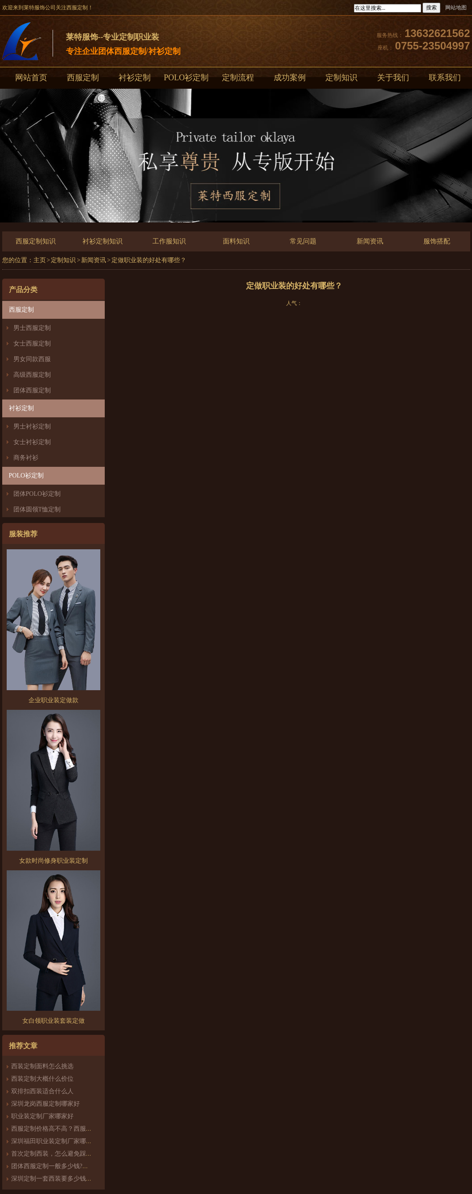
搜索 (431, 7)
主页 (39, 260)
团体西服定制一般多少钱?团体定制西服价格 (71, 1166)
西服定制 (83, 77)
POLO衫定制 (186, 77)
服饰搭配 (436, 241)
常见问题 (303, 241)
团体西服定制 (32, 390)
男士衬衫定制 (32, 426)
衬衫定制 (135, 77)
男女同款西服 (32, 359)
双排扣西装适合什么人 (45, 1091)
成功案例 (290, 77)
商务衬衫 (25, 457)
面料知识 (236, 241)
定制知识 (341, 77)
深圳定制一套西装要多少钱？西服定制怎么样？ (76, 1178)
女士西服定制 (32, 343)
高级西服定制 (32, 374)
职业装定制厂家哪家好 (42, 1116)
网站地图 (456, 7)
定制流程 (238, 77)
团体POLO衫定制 (37, 493)
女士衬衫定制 (32, 442)
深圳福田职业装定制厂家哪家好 (55, 1141)
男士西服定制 (32, 328)
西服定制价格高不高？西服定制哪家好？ (67, 1128)
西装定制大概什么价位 (42, 1078)
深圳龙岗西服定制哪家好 (45, 1103)
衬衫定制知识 (102, 241)
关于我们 (393, 77)
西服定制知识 (36, 241)
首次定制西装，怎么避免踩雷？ (55, 1153)
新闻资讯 (370, 241)
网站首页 (31, 77)
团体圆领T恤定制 (37, 509)
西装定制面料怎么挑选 (42, 1066)
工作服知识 (169, 241)
